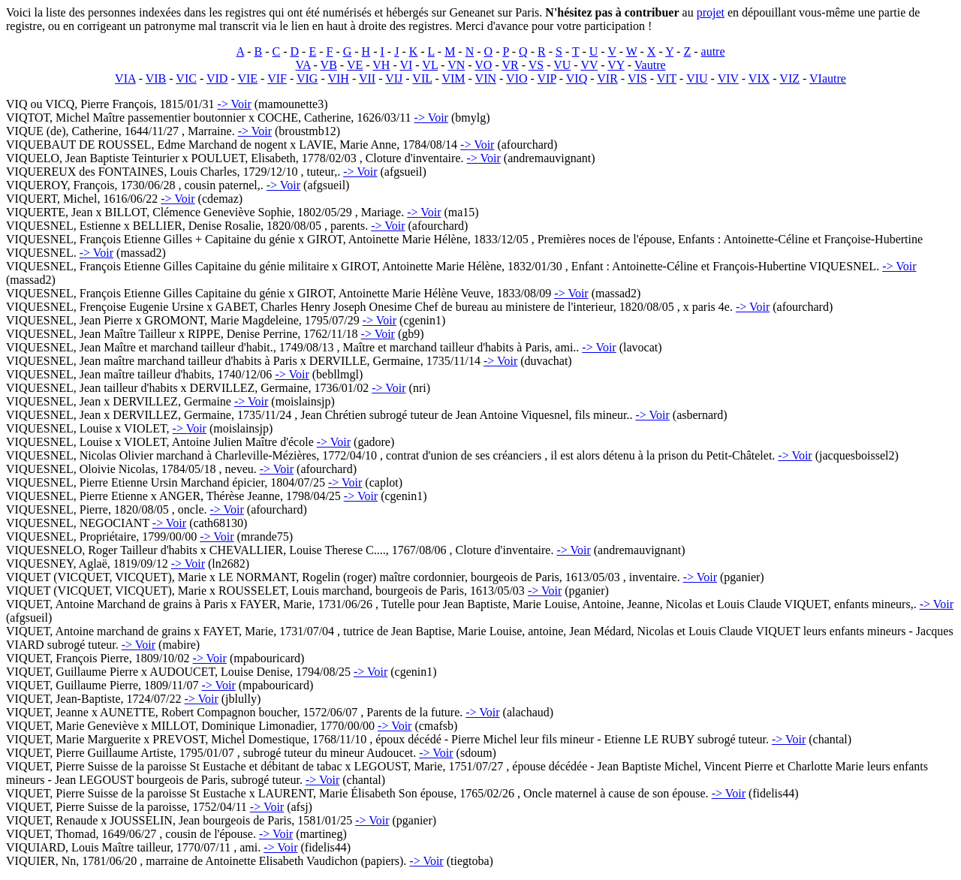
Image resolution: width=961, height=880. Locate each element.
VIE (247, 78)
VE (355, 65)
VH (381, 65)
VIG (307, 78)
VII (367, 78)
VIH (337, 78)
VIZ (789, 78)
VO (483, 65)
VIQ (576, 78)
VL (430, 65)
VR (510, 65)
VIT (666, 78)
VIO (516, 78)
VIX (759, 78)
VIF (277, 78)
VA (302, 65)
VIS (637, 78)
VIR (607, 78)
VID (216, 78)
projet (711, 12)
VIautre (827, 78)
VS (536, 65)
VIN (485, 78)
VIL (422, 78)
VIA (125, 78)
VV (589, 65)
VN (456, 65)
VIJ (393, 78)
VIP (547, 78)
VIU (696, 78)
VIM (453, 78)
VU (562, 65)
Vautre (650, 65)
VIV (728, 78)
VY (616, 65)
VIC (186, 78)
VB (329, 65)
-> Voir (234, 104)
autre (713, 51)
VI (405, 65)
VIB (156, 78)
